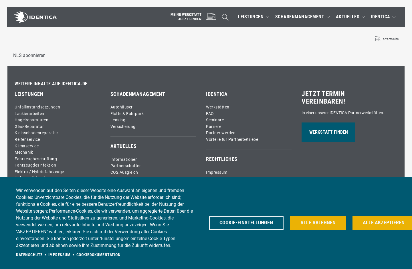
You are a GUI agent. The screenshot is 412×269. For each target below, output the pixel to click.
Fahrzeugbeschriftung (36, 159)
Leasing (118, 120)
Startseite (391, 39)
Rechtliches (221, 159)
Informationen (124, 159)
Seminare (215, 120)
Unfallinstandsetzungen (37, 107)
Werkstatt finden (328, 132)
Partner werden (220, 132)
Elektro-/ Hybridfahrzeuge (39, 171)
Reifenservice (27, 139)
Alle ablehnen (318, 223)
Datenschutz (29, 254)
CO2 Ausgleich (124, 172)
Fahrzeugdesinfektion (35, 165)
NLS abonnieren (29, 55)
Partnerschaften (126, 165)
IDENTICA (380, 17)
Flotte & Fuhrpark (127, 113)
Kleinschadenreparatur (36, 132)
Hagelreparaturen (31, 120)
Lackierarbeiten (29, 113)
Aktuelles (348, 17)
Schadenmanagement (299, 17)
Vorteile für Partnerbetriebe (232, 139)
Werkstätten (217, 107)
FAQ (210, 113)
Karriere (213, 126)
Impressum (216, 172)
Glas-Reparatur (29, 126)
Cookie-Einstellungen (246, 223)
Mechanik (24, 152)
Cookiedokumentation (98, 254)
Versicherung (123, 126)
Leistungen (251, 17)
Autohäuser (121, 107)
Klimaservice (27, 146)
